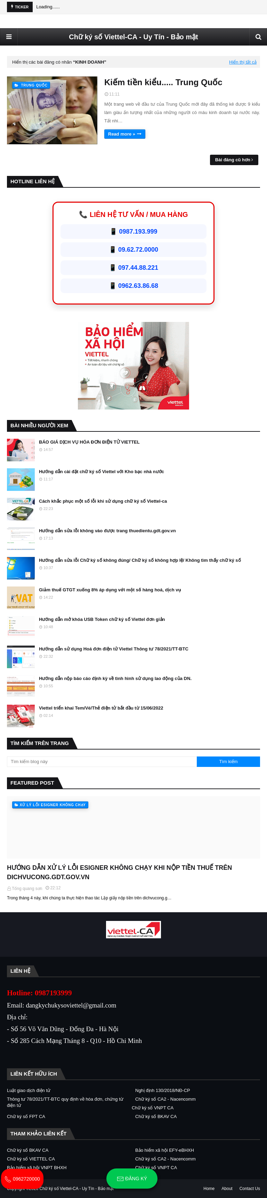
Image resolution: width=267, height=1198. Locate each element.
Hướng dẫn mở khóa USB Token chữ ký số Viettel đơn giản (102, 619)
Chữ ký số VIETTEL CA (31, 1158)
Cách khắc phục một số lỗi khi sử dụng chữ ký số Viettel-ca (103, 501)
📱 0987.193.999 (133, 231)
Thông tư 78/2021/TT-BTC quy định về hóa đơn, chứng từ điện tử (65, 1102)
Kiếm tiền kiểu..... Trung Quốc (163, 82)
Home (209, 1188)
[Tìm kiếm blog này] (102, 761)
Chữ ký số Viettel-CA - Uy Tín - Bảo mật (133, 37)
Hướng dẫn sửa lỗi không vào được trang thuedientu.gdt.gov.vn (107, 530)
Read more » (121, 134)
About (226, 1188)
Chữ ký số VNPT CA (152, 1107)
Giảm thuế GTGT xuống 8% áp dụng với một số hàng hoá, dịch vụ (110, 589)
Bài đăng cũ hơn (232, 159)
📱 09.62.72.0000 (133, 249)
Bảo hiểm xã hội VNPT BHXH (36, 1167)
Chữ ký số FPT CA (26, 1116)
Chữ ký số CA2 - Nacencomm (165, 1099)
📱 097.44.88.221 (133, 267)
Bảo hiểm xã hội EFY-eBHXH (164, 1150)
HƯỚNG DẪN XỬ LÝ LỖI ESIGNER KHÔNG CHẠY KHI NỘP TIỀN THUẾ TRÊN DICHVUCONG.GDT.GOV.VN (119, 872)
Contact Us (250, 1188)
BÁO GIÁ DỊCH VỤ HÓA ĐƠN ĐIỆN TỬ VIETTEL (89, 442)
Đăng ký (132, 1178)
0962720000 (22, 1179)
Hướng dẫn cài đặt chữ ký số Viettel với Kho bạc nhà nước (101, 471)
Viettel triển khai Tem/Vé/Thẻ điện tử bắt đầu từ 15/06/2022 (101, 708)
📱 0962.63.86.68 (133, 285)
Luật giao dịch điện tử (28, 1090)
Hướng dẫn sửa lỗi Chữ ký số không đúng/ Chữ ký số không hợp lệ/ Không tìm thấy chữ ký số (140, 560)
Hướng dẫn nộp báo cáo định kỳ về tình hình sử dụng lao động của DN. (115, 678)
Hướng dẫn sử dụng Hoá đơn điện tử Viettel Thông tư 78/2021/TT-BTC (113, 648)
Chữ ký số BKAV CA (156, 1116)
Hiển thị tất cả (243, 62)
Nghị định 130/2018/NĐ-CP (162, 1090)
